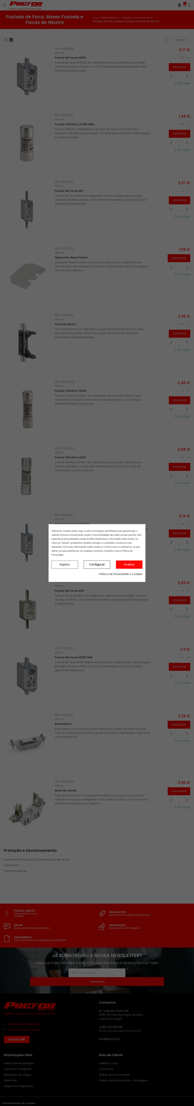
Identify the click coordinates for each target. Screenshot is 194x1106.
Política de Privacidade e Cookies (120, 574)
